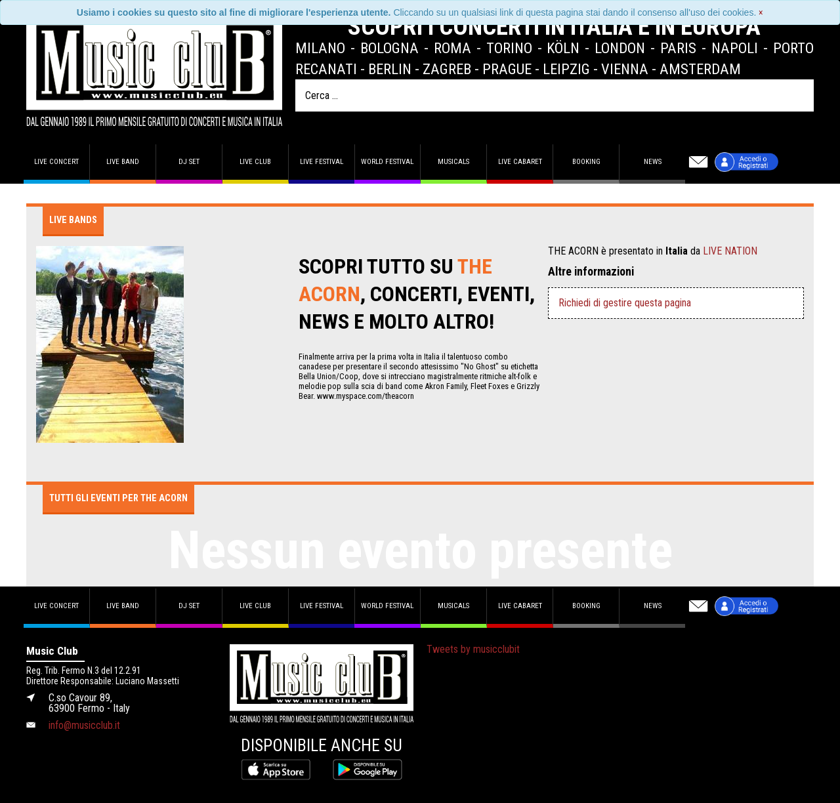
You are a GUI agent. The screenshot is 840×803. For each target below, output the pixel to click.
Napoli (734, 47)
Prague (507, 68)
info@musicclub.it (84, 725)
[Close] (761, 12)
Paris (678, 47)
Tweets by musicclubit (473, 649)
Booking (586, 161)
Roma (452, 47)
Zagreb (447, 68)
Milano (320, 47)
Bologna (389, 47)
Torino (509, 47)
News (653, 161)
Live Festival (321, 161)
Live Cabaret (520, 161)
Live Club (255, 161)
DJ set (189, 161)
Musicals (453, 161)
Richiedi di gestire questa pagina (624, 303)
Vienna (624, 68)
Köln (563, 47)
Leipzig (566, 68)
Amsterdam (700, 68)
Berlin (389, 68)
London (620, 47)
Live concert (56, 161)
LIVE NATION (730, 251)
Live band (122, 161)
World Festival (387, 161)
